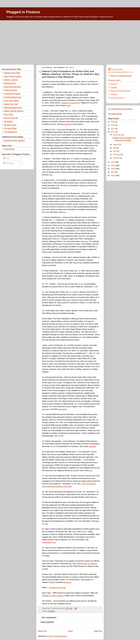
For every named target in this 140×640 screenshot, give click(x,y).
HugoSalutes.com (49, 542)
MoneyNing (8, 121)
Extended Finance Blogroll (14, 140)
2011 (113, 132)
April (115, 151)
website (67, 124)
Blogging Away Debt (12, 73)
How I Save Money (11, 101)
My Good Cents (10, 125)
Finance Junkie (117, 69)
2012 (113, 129)
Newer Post (42, 631)
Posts (6, 158)
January (116, 158)
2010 (113, 162)
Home (70, 631)
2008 (113, 169)
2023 (113, 122)
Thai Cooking (9, 149)
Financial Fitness (10, 90)
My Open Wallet (10, 128)
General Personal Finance (120, 91)
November (117, 135)
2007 (113, 172)
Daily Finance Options (12, 76)
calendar (92, 446)
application (62, 409)
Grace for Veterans (89, 564)
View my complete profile (120, 76)
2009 (113, 166)
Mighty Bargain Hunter (13, 108)
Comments (8, 163)
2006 (113, 176)
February (117, 155)
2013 (113, 125)
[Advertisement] (70, 41)
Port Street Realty (115, 114)
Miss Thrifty (8, 115)
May (115, 148)
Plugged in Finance (23, 12)
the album (67, 582)
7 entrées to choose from (70, 103)
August (116, 145)
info (90, 471)
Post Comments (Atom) (58, 636)
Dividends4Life (10, 83)
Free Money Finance (12, 94)
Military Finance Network (13, 111)
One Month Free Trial (57, 588)
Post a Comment (47, 622)
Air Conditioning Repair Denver (120, 109)
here (68, 106)
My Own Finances (117, 98)
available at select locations (53, 596)
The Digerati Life (10, 132)
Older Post (98, 631)
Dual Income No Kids (12, 87)
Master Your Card (11, 104)
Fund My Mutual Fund (12, 97)
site (47, 148)
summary (45, 409)
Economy (114, 84)
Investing (113, 94)
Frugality (51, 611)
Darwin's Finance (11, 80)
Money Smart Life (11, 118)
